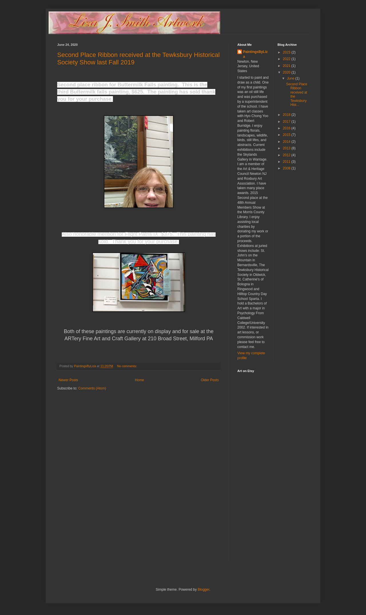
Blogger (203, 590)
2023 (287, 52)
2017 (287, 122)
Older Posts (210, 380)
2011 (287, 162)
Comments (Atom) (92, 388)
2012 (287, 155)
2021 (287, 66)
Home (139, 380)
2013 (287, 148)
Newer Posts (68, 380)
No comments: (127, 366)
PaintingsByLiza (255, 54)
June (291, 78)
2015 (287, 135)
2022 (287, 59)
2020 (287, 72)
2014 (287, 142)
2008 (287, 168)
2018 (287, 115)
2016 (287, 128)
